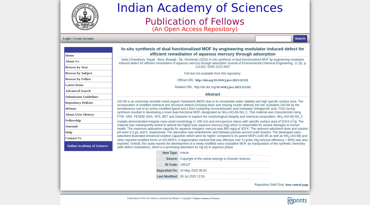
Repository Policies (79, 103)
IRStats (70, 108)
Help (68, 132)
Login (67, 38)
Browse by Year (76, 67)
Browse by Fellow (78, 79)
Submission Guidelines (81, 97)
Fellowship (73, 120)
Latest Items (74, 85)
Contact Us (73, 138)
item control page (296, 185)
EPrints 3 (176, 198)
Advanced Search (78, 91)
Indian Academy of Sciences (87, 146)
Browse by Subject (78, 73)
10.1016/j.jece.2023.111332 (233, 87)
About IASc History (79, 114)
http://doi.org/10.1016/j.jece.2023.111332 (221, 80)
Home (69, 55)
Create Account (83, 38)
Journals (71, 126)
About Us (72, 61)
